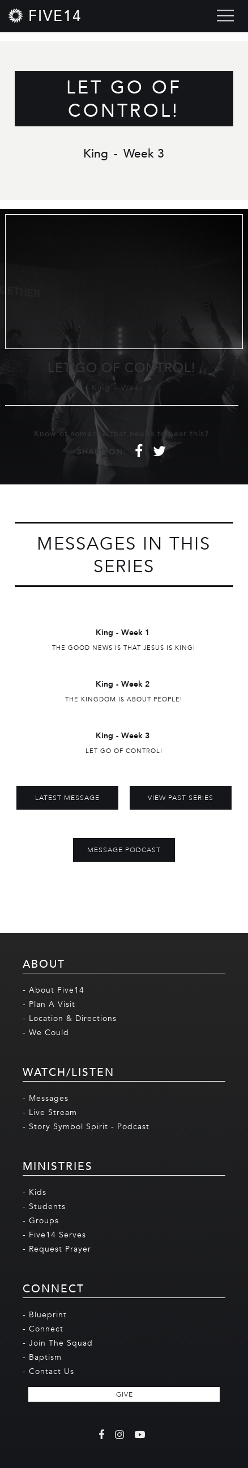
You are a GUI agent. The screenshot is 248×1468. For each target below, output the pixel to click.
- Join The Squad (58, 1343)
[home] (45, 15)
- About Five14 (53, 990)
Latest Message (67, 797)
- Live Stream (50, 1112)
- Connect (43, 1329)
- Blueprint (45, 1314)
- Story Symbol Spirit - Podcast (86, 1126)
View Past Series (180, 797)
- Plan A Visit (49, 1004)
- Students (44, 1206)
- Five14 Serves (54, 1234)
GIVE (124, 1394)
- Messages (46, 1098)
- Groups (41, 1220)
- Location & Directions (70, 1018)
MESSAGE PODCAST (124, 849)
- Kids (34, 1192)
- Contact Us (48, 1371)
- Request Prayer (57, 1249)
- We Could (46, 1032)
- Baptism (42, 1357)
